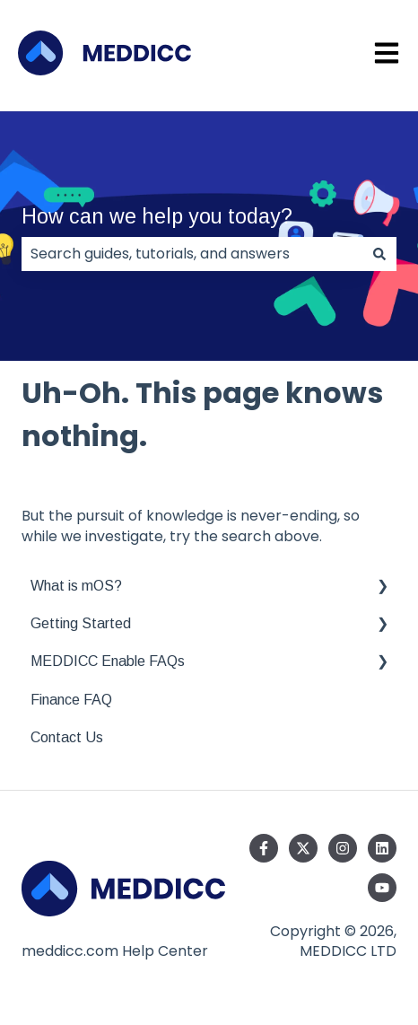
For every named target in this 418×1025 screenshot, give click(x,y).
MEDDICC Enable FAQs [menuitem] (107, 661)
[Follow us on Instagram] (342, 848)
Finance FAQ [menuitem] (71, 699)
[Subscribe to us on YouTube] (382, 887)
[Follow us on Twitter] (303, 848)
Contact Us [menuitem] (66, 737)
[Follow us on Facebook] (263, 848)
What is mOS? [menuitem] (76, 585)
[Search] (379, 254)
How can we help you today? (157, 216)
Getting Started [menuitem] (80, 623)
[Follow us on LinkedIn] (382, 848)
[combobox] (192, 254)
